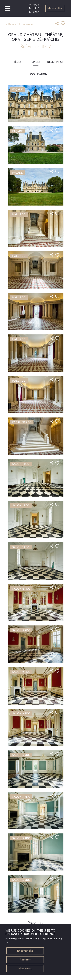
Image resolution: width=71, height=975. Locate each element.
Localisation (35, 74)
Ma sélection (54, 8)
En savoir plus (25, 952)
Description (54, 62)
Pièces (16, 62)
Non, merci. (25, 970)
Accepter (25, 961)
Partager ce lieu (58, 23)
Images (35, 62)
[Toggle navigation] (7, 8)
